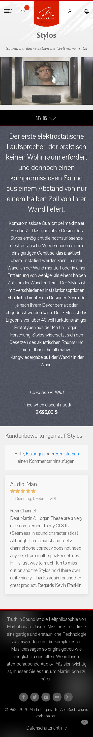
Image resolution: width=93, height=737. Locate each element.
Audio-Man (23, 484)
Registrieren (67, 454)
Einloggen (35, 454)
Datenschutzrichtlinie (46, 728)
